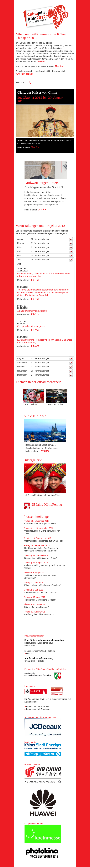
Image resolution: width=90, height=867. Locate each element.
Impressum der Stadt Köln (38, 706)
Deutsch (20, 82)
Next (70, 121)
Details (29, 653)
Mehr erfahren (34, 61)
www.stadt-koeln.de (24, 74)
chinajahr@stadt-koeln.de (43, 651)
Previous (19, 121)
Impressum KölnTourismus (38, 709)
